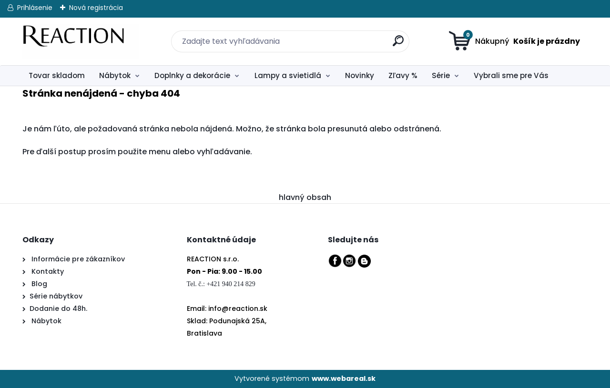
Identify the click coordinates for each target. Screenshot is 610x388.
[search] (392, 35)
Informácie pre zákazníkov (77, 259)
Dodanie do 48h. (58, 308)
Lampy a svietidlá (287, 75)
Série (441, 75)
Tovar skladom (57, 75)
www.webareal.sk (344, 378)
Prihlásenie (34, 7)
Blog (38, 284)
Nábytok (115, 75)
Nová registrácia (96, 7)
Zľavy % (402, 75)
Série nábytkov (56, 296)
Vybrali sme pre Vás (511, 75)
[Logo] (80, 41)
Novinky (359, 75)
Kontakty (48, 271)
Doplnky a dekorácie (192, 75)
